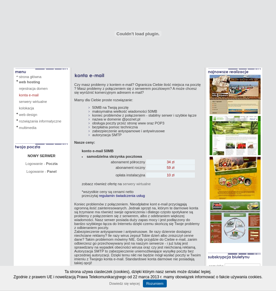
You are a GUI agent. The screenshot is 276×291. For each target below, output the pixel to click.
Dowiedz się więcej (124, 283)
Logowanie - (42, 164)
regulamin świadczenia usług (122, 196)
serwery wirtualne (33, 102)
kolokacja (26, 108)
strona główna (30, 77)
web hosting (29, 82)
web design (28, 115)
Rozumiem (155, 283)
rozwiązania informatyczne (40, 121)
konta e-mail (29, 95)
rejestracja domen (33, 88)
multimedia (27, 128)
